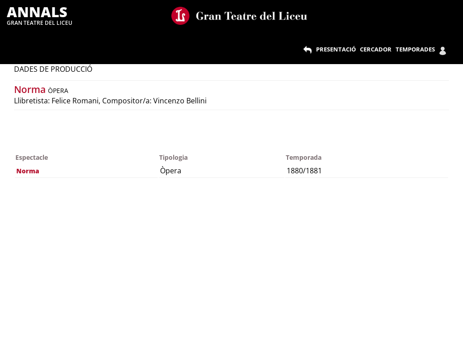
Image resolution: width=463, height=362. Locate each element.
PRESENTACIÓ (336, 49)
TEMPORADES (415, 49)
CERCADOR (376, 49)
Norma (31, 89)
